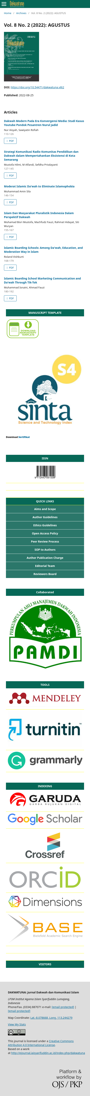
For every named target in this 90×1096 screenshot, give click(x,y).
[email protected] (63, 1007)
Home (7, 13)
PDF (11, 141)
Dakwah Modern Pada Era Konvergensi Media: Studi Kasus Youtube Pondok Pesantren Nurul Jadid (44, 123)
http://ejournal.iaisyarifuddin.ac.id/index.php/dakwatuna (48, 1053)
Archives (21, 13)
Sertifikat (24, 437)
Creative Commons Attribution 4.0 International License (41, 1043)
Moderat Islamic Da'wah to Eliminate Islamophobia (39, 186)
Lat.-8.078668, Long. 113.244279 (51, 1018)
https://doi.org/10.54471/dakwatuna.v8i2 (37, 87)
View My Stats (17, 1024)
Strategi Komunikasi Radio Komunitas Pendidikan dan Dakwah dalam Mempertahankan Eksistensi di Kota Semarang (41, 155)
